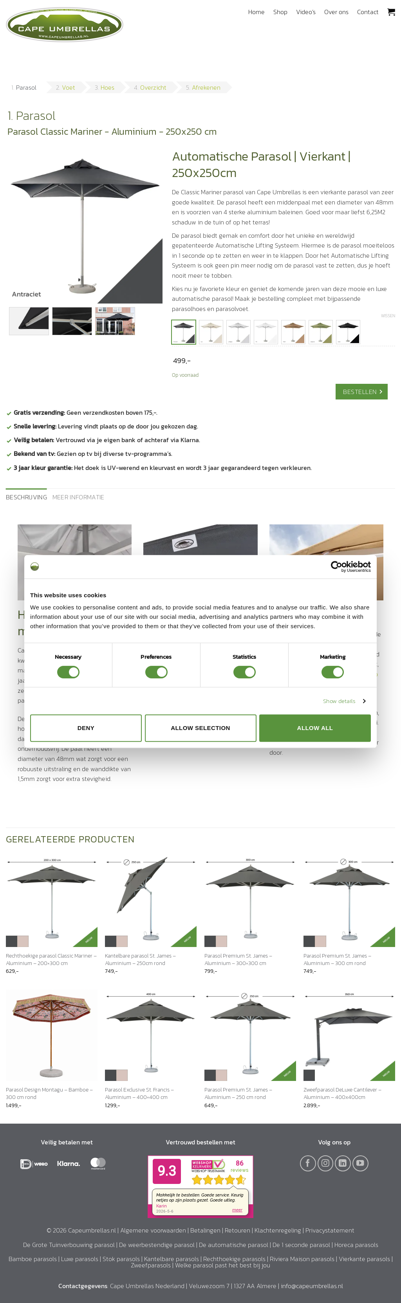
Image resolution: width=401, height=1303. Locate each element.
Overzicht (153, 87)
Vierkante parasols (364, 1258)
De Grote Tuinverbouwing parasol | (71, 1244)
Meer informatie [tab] (78, 497)
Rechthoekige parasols (234, 1258)
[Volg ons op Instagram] (326, 1163)
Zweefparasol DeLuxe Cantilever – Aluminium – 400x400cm (342, 1093)
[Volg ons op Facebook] (308, 1163)
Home (256, 11)
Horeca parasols (356, 1244)
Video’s (306, 11)
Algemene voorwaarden (153, 1230)
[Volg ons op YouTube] (360, 1163)
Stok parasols (121, 1258)
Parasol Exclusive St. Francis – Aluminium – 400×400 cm (139, 1093)
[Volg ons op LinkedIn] (343, 1163)
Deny (86, 728)
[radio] (183, 332)
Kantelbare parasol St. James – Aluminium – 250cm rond (140, 959)
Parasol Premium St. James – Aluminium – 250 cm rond (238, 1093)
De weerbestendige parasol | (159, 1244)
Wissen (388, 315)
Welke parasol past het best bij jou (222, 1265)
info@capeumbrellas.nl (312, 1285)
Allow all (315, 728)
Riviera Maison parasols (302, 1258)
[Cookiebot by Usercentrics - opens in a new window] (336, 567)
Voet (68, 87)
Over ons (336, 11)
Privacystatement (329, 1230)
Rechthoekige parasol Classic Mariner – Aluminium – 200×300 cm (51, 959)
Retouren (237, 1230)
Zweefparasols (151, 1265)
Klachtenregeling (278, 1230)
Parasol (26, 87)
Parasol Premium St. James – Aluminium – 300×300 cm (238, 959)
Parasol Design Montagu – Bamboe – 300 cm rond (49, 1093)
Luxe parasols (79, 1258)
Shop (280, 11)
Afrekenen (206, 87)
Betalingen (205, 1230)
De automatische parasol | (236, 1244)
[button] (391, 11)
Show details (339, 700)
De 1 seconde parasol (301, 1244)
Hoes (107, 87)
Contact (368, 11)
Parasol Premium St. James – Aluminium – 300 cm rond (337, 959)
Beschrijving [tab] (26, 497)
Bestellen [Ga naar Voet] (360, 391)
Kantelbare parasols (171, 1258)
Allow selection (200, 728)
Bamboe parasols (33, 1258)
